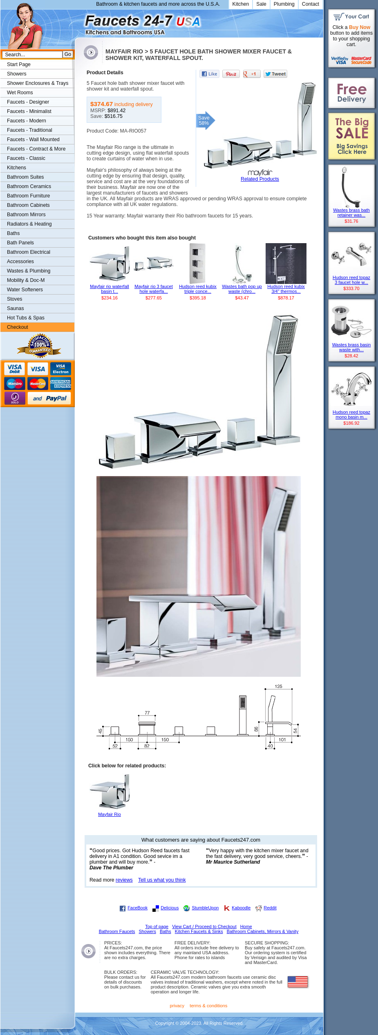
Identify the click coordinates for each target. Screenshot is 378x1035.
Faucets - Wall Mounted (33, 139)
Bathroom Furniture (28, 196)
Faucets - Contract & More (36, 149)
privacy (177, 1005)
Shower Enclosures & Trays (37, 83)
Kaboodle (241, 907)
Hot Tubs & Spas (26, 318)
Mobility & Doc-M (26, 280)
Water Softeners (25, 290)
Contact (310, 4)
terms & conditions (208, 1005)
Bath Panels (20, 243)
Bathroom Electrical (28, 252)
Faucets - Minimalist (29, 111)
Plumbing (284, 4)
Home (246, 926)
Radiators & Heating (29, 224)
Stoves (14, 299)
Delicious (170, 907)
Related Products (260, 179)
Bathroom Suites (25, 177)
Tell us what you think (162, 880)
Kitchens (16, 168)
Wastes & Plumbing (28, 271)
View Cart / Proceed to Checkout (204, 926)
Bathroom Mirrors (26, 214)
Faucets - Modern (26, 121)
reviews (124, 880)
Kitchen (241, 4)
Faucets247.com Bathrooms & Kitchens (78, 22)
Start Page (19, 64)
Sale (261, 4)
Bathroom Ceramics (29, 186)
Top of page (156, 926)
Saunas (15, 308)
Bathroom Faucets (117, 931)
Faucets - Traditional (29, 130)
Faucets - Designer (28, 102)
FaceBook (137, 907)
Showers (17, 74)
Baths (13, 233)
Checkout (17, 327)
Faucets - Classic (26, 158)
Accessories (20, 261)
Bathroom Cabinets (28, 205)
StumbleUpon (205, 907)
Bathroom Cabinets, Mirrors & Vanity (263, 931)
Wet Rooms (20, 92)
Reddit (270, 907)
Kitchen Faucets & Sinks (199, 931)
